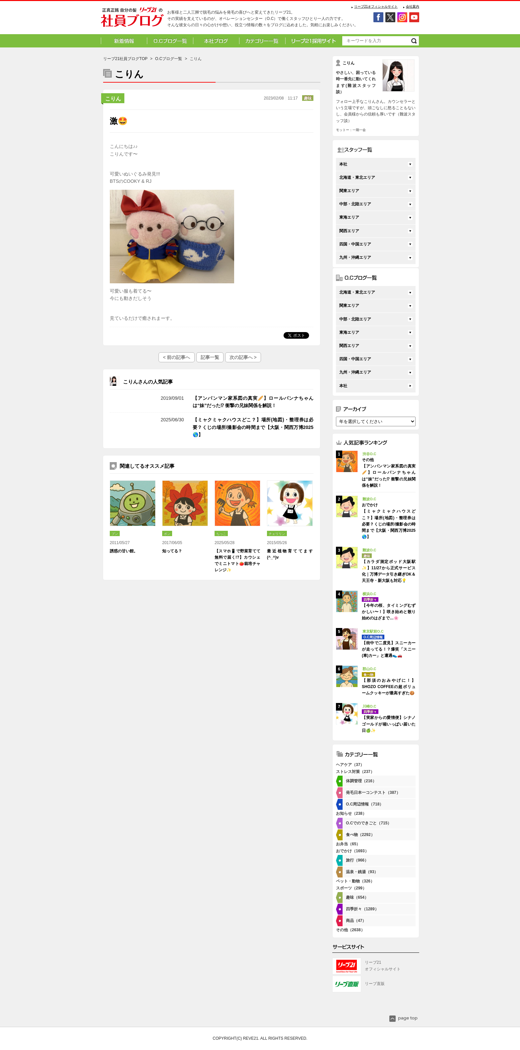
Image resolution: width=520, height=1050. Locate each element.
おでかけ (133, 419)
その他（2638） (350, 930)
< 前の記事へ (176, 357)
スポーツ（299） (351, 888)
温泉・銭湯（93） (362, 872)
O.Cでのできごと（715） (368, 823)
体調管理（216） (361, 781)
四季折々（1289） (362, 909)
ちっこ (221, 533)
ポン (167, 533)
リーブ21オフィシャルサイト (376, 6)
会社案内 (412, 6)
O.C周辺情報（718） (364, 804)
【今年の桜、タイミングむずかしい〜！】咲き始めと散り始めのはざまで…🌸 (389, 611)
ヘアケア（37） (350, 764)
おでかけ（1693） (352, 851)
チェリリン (277, 533)
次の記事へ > (243, 357)
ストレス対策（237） (355, 771)
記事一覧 (210, 357)
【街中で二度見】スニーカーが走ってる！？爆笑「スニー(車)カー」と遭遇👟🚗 (389, 649)
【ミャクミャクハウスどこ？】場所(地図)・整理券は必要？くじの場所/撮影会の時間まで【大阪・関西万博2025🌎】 (253, 427)
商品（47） (356, 920)
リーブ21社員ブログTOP (125, 58)
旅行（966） (357, 860)
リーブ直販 (375, 983)
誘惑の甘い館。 (124, 551)
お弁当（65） (348, 844)
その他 (133, 398)
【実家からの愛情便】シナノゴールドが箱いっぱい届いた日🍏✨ (389, 724)
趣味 (308, 98)
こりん (113, 99)
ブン (114, 533)
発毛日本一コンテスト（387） (373, 792)
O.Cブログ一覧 (168, 58)
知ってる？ (172, 551)
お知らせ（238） (351, 813)
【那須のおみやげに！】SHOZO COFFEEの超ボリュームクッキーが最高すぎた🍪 (389, 686)
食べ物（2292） (360, 834)
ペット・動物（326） (355, 881)
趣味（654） (357, 897)
